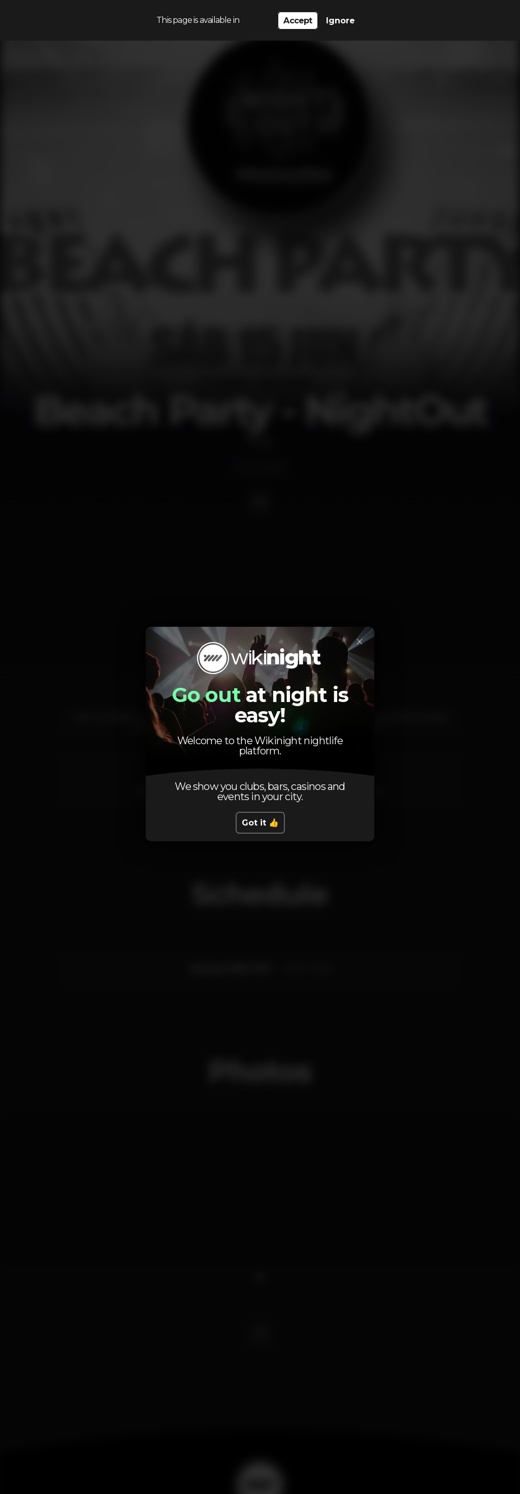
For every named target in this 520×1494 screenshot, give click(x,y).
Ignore (340, 20)
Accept (297, 20)
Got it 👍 (260, 823)
